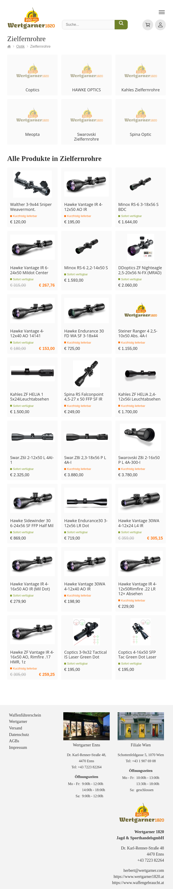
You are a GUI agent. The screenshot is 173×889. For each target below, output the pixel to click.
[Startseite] (9, 46)
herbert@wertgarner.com (143, 866)
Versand (15, 723)
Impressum (18, 743)
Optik (20, 46)
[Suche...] (121, 24)
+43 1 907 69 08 (144, 756)
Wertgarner (18, 717)
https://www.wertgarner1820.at (139, 872)
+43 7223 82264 (90, 762)
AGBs (14, 736)
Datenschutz (19, 730)
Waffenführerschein (25, 710)
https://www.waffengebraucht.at (138, 878)
